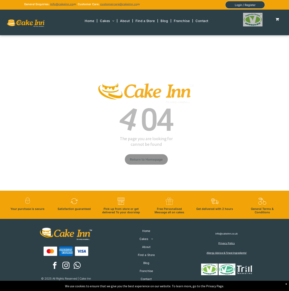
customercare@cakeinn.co (118, 4)
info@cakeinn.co (61, 4)
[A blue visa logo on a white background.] (82, 251)
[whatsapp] (77, 266)
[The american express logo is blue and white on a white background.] (66, 251)
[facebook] (54, 266)
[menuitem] (90, 20)
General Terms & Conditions (262, 210)
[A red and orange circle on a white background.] (50, 251)
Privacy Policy (226, 243)
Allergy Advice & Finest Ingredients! (226, 252)
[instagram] (66, 266)
